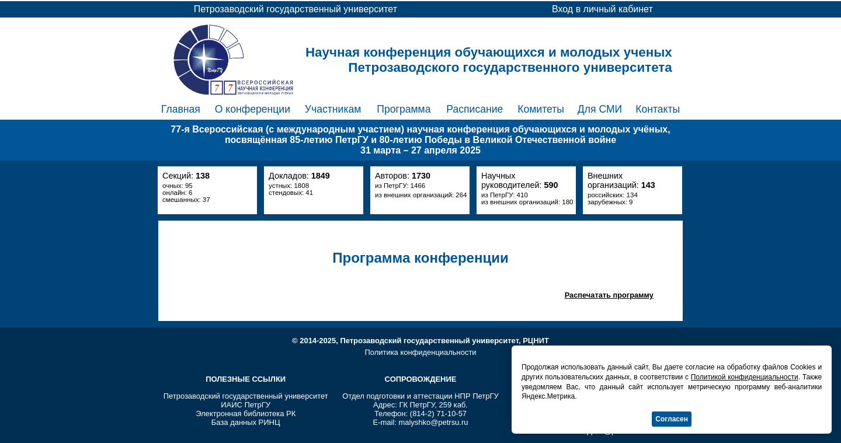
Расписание (474, 109)
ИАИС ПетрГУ (245, 404)
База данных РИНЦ (245, 422)
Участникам (333, 109)
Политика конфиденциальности (420, 352)
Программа (403, 109)
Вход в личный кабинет (602, 9)
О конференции (252, 109)
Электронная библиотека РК (246, 413)
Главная (180, 109)
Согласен (671, 419)
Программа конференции (420, 258)
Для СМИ (600, 109)
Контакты (657, 109)
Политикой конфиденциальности (744, 377)
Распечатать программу (609, 295)
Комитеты (540, 109)
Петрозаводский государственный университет (246, 396)
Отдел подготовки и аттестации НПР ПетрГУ (420, 396)
